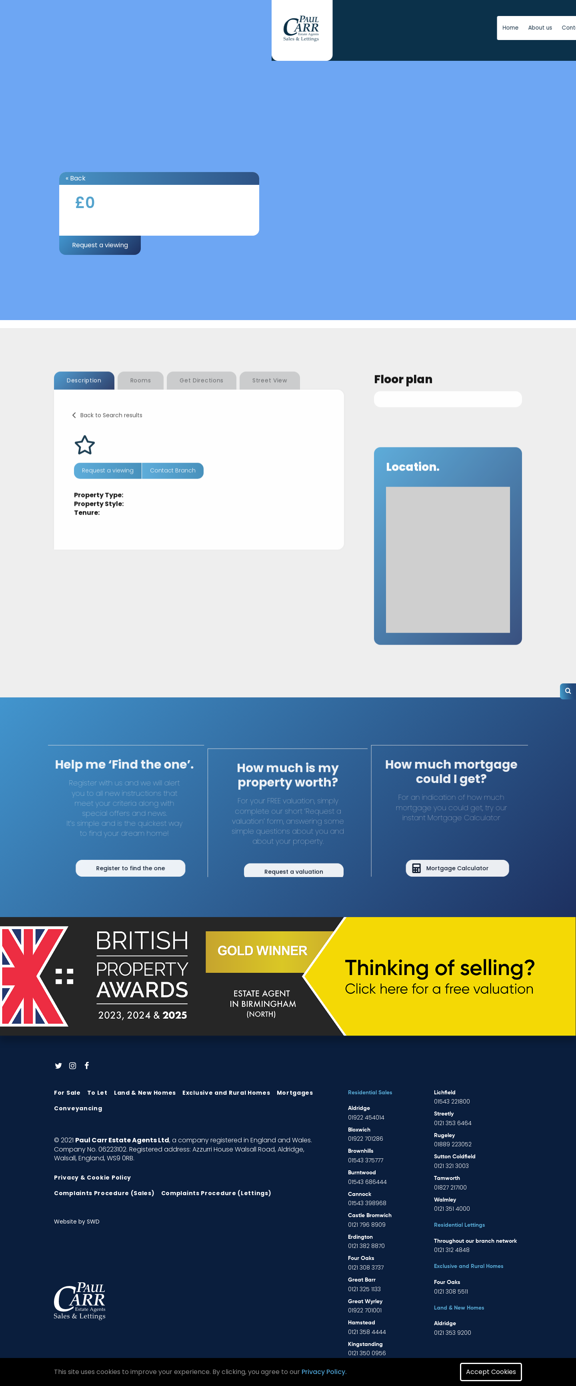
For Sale (67, 1093)
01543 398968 (367, 1203)
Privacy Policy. (324, 1371)
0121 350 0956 (367, 1353)
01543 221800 (452, 1102)
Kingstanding (365, 1344)
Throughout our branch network (475, 1241)
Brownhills (361, 1151)
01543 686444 (367, 1182)
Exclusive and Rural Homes (226, 1093)
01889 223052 (453, 1144)
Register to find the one (114, 868)
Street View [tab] (269, 397)
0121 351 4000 (452, 1209)
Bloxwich (359, 1130)
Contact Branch (173, 487)
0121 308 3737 (366, 1268)
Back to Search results (111, 432)
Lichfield (445, 1093)
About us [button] (328, 28)
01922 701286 (365, 1139)
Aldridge (359, 1108)
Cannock (359, 1194)
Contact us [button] (364, 28)
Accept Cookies (491, 1371)
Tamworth (447, 1178)
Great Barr (362, 1280)
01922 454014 (366, 1118)
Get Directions (202, 397)
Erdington (360, 1237)
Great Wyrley (365, 1301)
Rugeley (444, 1135)
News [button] (396, 28)
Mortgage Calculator (474, 868)
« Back (76, 178)
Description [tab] (84, 397)
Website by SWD (77, 1222)
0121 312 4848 (452, 1250)
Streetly (444, 1114)
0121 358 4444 (367, 1332)
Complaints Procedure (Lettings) (216, 1193)
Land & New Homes (145, 1093)
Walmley (445, 1200)
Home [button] (298, 28)
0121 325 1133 (364, 1289)
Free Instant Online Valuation (463, 28)
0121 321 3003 (451, 1166)
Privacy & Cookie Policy (92, 1178)
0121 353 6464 (453, 1123)
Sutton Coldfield (455, 1157)
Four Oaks (361, 1258)
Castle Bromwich (370, 1215)
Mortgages (295, 1093)
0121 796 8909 (367, 1225)
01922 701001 (365, 1310)
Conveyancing (78, 1108)
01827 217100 (450, 1188)
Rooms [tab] (140, 397)
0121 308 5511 (451, 1292)
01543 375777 (365, 1160)
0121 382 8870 (366, 1246)
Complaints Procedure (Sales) (104, 1193)
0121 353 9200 (452, 1333)
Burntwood (362, 1173)
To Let (97, 1093)
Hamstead (361, 1323)
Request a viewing (100, 245)
